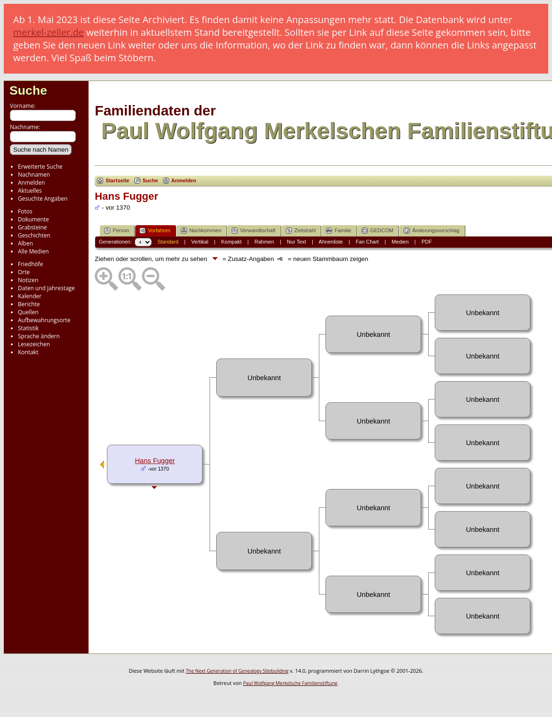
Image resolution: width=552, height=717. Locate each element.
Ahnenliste (331, 241)
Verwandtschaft (254, 230)
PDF (427, 241)
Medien (400, 241)
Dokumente (33, 219)
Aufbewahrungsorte (44, 320)
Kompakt (231, 241)
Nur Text (296, 241)
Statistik (28, 328)
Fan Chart (367, 241)
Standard (168, 241)
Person (116, 230)
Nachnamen (34, 175)
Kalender (29, 296)
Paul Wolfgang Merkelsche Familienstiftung (290, 683)
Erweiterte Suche (40, 167)
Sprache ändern (39, 336)
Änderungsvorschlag (431, 230)
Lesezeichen (34, 344)
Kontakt (28, 352)
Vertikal (199, 241)
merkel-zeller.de (48, 32)
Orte (24, 272)
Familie (338, 230)
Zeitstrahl (301, 230)
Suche (28, 90)
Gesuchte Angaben (42, 199)
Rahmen (264, 241)
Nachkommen (201, 230)
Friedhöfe (30, 264)
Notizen (28, 280)
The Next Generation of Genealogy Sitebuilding (237, 671)
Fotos (25, 211)
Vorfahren (154, 230)
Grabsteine (32, 227)
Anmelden (31, 183)
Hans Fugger (155, 460)
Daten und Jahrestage (46, 288)
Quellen (28, 312)
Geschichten (34, 235)
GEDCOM (378, 230)
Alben (25, 243)
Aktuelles (30, 191)
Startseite (117, 180)
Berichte (29, 304)
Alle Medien (33, 251)
